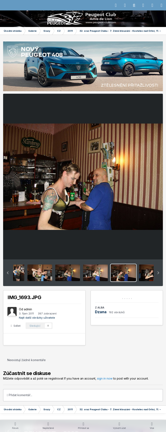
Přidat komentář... (19, 395)
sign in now (104, 378)
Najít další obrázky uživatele (37, 317)
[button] (7, 272)
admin (28, 309)
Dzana (101, 312)
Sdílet (16, 325)
